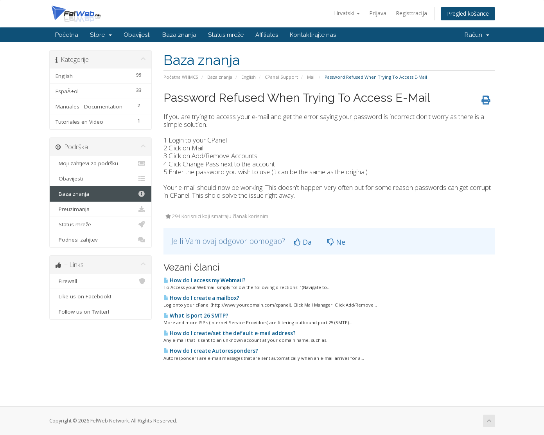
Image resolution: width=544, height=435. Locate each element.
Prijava (377, 13)
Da (303, 242)
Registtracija (411, 13)
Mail (311, 77)
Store (101, 34)
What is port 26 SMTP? (195, 315)
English (248, 77)
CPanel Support (281, 77)
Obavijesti (137, 34)
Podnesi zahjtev (101, 239)
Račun (477, 34)
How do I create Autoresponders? (210, 350)
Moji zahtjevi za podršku (101, 163)
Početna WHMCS (180, 77)
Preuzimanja (101, 209)
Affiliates (266, 34)
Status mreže (226, 34)
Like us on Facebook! (101, 296)
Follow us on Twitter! (101, 311)
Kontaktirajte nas (313, 34)
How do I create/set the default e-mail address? (229, 333)
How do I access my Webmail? (204, 280)
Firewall (101, 281)
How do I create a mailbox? (201, 297)
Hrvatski (347, 13)
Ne (336, 242)
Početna (66, 34)
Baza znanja (179, 34)
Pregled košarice (468, 13)
